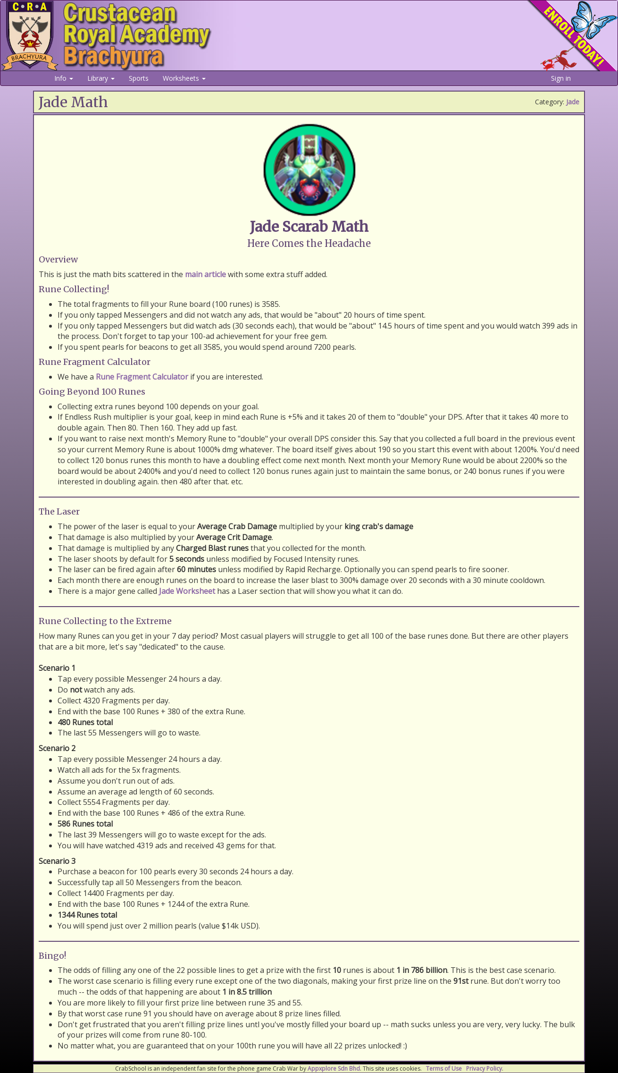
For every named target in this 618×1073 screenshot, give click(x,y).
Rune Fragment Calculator (142, 377)
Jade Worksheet (187, 591)
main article (205, 274)
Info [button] (63, 78)
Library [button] (101, 78)
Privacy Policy (484, 1069)
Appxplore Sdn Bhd (334, 1069)
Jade (572, 101)
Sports (139, 78)
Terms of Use (444, 1069)
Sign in (561, 78)
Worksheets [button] (184, 78)
